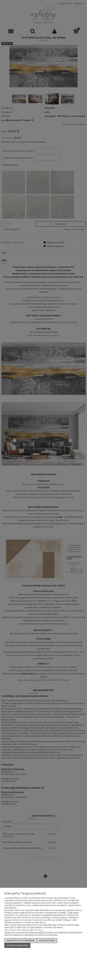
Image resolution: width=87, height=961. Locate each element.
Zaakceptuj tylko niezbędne (20, 941)
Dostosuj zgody (47, 941)
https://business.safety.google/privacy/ (23, 930)
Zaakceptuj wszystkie (17, 945)
